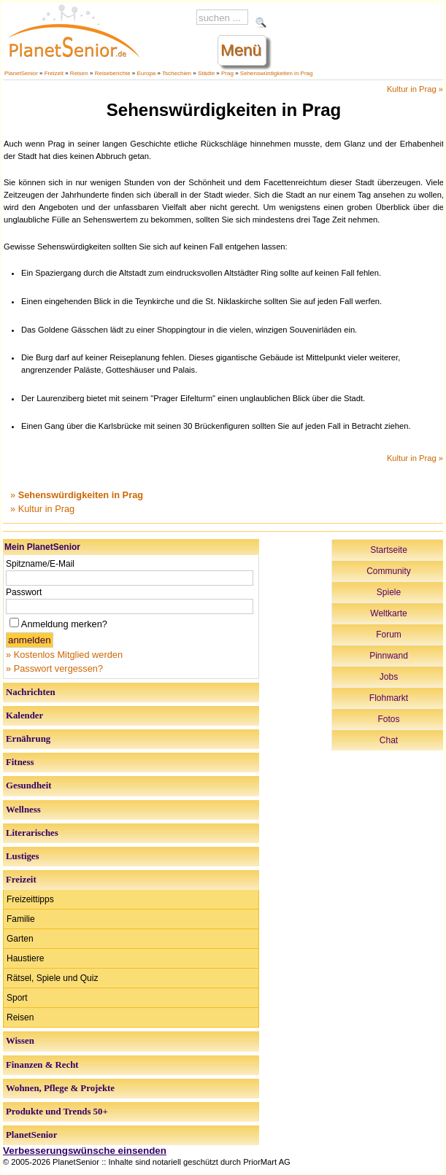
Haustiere (25, 958)
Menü (240, 50)
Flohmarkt (388, 698)
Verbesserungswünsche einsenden (84, 1150)
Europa (146, 73)
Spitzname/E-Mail (40, 564)
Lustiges (22, 856)
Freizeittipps (30, 899)
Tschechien (176, 73)
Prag (227, 73)
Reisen (79, 73)
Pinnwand (388, 656)
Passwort (24, 592)
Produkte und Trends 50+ (57, 1111)
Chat (389, 740)
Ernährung (28, 739)
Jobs (389, 677)
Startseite (388, 550)
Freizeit (54, 73)
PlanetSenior (21, 73)
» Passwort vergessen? (54, 668)
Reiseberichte (113, 73)
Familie (21, 919)
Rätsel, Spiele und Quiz (52, 978)
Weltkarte (388, 613)
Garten (20, 939)
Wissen (20, 1041)
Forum (388, 634)
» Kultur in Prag (42, 508)
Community (388, 571)
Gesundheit (29, 785)
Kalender (24, 715)
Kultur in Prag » (415, 89)
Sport (17, 998)
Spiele (389, 592)
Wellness (23, 809)
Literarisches (32, 833)
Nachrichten (30, 692)
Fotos (388, 719)
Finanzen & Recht (42, 1065)
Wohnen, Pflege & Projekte (60, 1088)
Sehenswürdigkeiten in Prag (276, 73)
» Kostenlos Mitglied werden (64, 654)
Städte (206, 73)
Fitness (20, 762)
